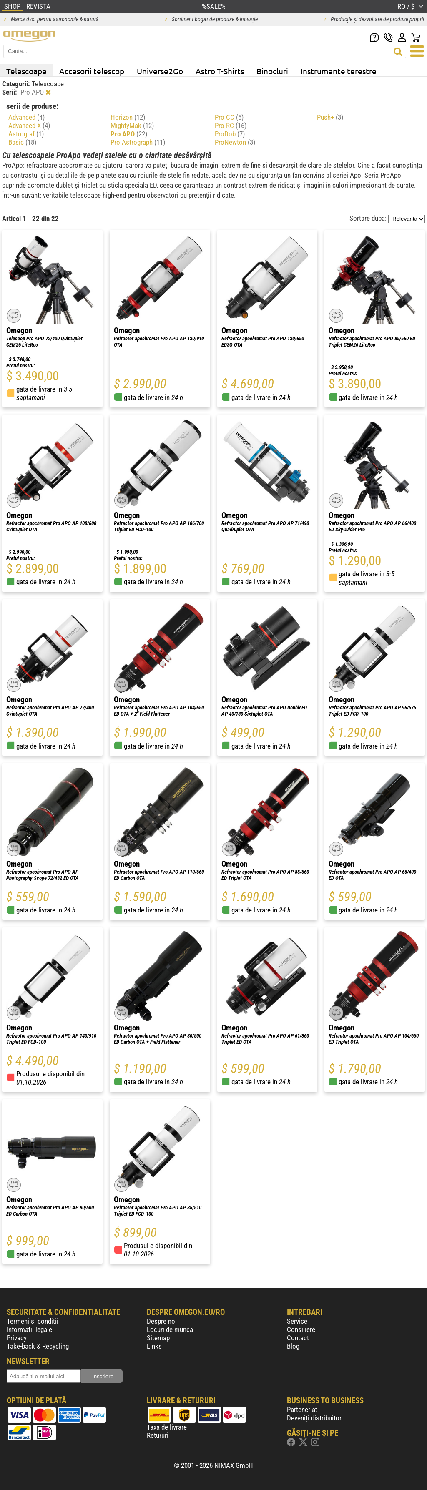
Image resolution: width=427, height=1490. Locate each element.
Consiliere (301, 1329)
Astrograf (26, 134)
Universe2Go (160, 71)
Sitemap (158, 1338)
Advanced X (29, 125)
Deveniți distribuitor (314, 1418)
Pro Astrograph (138, 142)
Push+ (330, 117)
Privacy (17, 1338)
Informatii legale (29, 1329)
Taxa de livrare (167, 1427)
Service (297, 1321)
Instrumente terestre (339, 71)
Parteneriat (302, 1409)
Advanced (26, 117)
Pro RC (230, 125)
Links (154, 1346)
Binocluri (272, 71)
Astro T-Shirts (220, 71)
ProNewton (235, 142)
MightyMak (132, 125)
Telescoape (26, 71)
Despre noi (162, 1321)
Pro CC (229, 117)
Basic (22, 142)
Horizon (128, 117)
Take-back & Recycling (38, 1346)
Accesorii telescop (91, 71)
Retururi (157, 1435)
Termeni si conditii (32, 1321)
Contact (298, 1338)
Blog (293, 1346)
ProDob (230, 134)
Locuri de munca (170, 1329)
